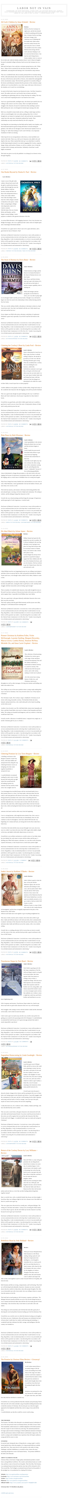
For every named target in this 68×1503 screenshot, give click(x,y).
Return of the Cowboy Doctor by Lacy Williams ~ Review (19, 1151)
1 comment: (23, 860)
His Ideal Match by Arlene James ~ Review (17, 531)
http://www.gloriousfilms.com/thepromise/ (17, 1474)
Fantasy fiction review (14, 250)
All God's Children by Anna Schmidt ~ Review (18, 22)
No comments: (23, 161)
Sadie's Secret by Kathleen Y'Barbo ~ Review (17, 871)
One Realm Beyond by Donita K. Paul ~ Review (18, 172)
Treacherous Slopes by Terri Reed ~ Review (17, 961)
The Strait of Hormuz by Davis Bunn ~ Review (18, 260)
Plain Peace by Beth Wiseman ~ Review (15, 435)
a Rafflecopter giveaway (7, 1493)
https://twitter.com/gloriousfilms (14, 1478)
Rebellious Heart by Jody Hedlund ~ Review (17, 1241)
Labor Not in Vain (34, 8)
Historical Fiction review (14, 163)
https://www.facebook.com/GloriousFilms (18, 1476)
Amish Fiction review (13, 522)
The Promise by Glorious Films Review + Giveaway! (20, 1359)
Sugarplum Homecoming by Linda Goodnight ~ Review (21, 1055)
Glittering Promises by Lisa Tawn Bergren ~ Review (20, 754)
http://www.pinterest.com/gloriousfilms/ (17, 1480)
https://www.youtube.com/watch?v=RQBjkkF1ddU (23, 1482)
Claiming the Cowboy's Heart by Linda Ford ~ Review (21, 345)
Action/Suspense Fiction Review (16, 338)
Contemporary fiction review (31, 522)
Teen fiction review (29, 250)
